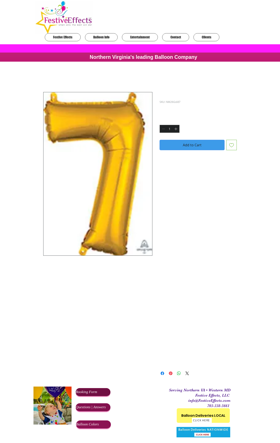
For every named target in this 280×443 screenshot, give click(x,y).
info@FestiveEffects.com (209, 400)
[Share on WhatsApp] (179, 373)
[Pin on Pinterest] (170, 373)
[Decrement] (163, 129)
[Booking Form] (93, 392)
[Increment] (176, 129)
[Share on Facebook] (162, 373)
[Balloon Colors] (93, 424)
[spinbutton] (169, 129)
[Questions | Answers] (93, 407)
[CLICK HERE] (202, 420)
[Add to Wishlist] (231, 145)
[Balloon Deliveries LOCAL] (203, 415)
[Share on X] (187, 373)
